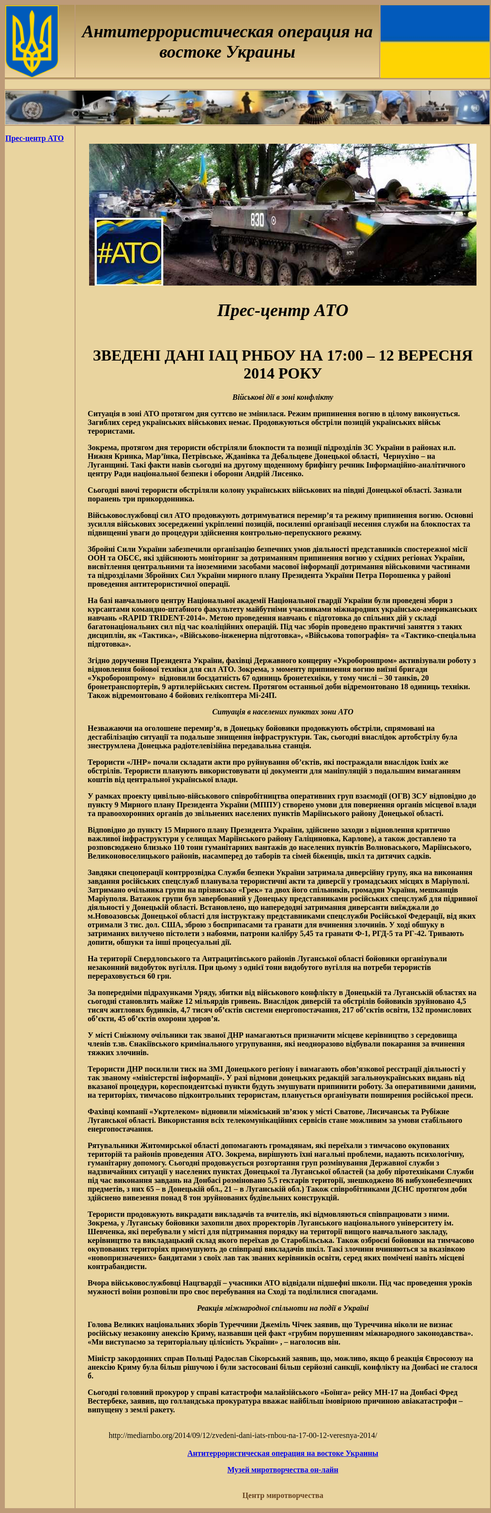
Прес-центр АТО (34, 138)
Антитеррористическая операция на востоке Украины (282, 1453)
